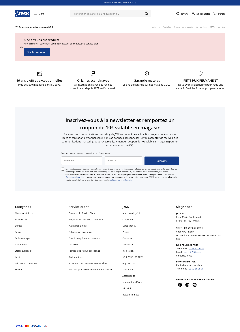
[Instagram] (187, 284)
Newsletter (128, 244)
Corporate (127, 219)
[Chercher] (146, 13)
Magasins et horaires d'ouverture (86, 219)
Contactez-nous (184, 255)
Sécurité (126, 288)
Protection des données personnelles (88, 263)
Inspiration (128, 250)
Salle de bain (21, 219)
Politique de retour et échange (84, 250)
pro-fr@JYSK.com (192, 252)
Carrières (127, 238)
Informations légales (132, 282)
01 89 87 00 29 (196, 248)
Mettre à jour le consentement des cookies (90, 269)
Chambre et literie (24, 213)
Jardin (18, 257)
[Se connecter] (200, 13)
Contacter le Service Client (82, 213)
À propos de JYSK (131, 213)
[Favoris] (182, 14)
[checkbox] (62, 169)
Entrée (18, 269)
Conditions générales (75, 177)
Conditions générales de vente (84, 238)
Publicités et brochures (80, 232)
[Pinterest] (194, 284)
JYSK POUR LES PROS (133, 257)
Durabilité (127, 269)
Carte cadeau (129, 225)
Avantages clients (78, 225)
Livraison (73, 244)
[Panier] (219, 14)
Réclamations (75, 257)
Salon (18, 232)
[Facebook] (180, 284)
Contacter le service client (189, 265)
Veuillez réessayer (37, 52)
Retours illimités (130, 294)
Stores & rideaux (23, 250)
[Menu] (39, 14)
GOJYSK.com (128, 263)
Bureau (18, 225)
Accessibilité (128, 275)
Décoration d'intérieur (26, 263)
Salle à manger (22, 238)
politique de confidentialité (121, 180)
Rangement (21, 244)
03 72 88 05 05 (196, 268)
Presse (125, 232)
